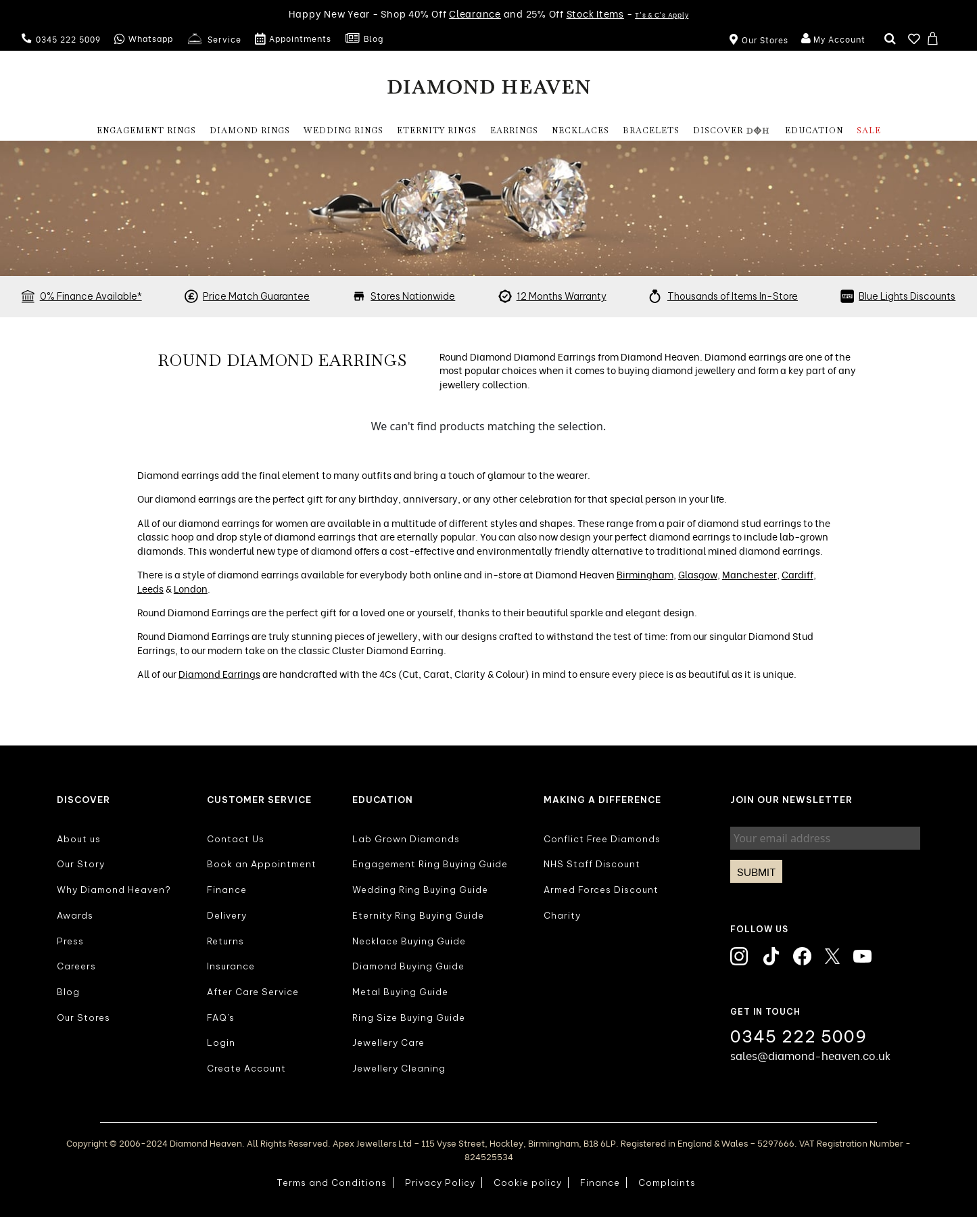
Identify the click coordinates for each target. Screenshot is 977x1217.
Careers (76, 966)
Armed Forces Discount (601, 889)
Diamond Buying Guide (408, 966)
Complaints (667, 1182)
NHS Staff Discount (592, 863)
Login (221, 1042)
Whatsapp (143, 39)
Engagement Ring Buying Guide (430, 863)
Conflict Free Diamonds (602, 838)
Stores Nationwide (413, 296)
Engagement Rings (146, 130)
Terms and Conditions (332, 1182)
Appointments (293, 39)
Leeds (150, 588)
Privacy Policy (440, 1182)
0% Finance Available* (91, 296)
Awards (75, 915)
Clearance (475, 13)
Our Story (81, 863)
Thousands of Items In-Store (732, 296)
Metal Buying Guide (400, 991)
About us (79, 838)
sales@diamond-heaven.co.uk (810, 1055)
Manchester (749, 574)
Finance (227, 889)
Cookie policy (528, 1182)
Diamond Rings (250, 130)
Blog (364, 39)
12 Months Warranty (561, 296)
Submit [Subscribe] (756, 871)
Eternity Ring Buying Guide (418, 915)
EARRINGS (514, 130)
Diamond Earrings (219, 673)
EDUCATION (814, 130)
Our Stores (83, 1017)
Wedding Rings (343, 130)
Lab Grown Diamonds (406, 838)
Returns (225, 941)
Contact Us (235, 838)
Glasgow (697, 574)
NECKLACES (580, 130)
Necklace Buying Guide (409, 941)
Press (70, 941)
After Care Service (253, 991)
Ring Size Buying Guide (408, 1017)
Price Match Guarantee (256, 296)
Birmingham (645, 574)
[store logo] (488, 85)
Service (214, 39)
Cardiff (797, 574)
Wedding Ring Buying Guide (420, 889)
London (191, 588)
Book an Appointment (261, 863)
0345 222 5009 (61, 39)
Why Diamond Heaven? (114, 889)
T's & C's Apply (661, 14)
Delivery (227, 915)
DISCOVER (732, 130)
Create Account (246, 1068)
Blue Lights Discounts (907, 296)
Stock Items (595, 13)
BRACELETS (651, 130)
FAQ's (221, 1017)
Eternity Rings (437, 130)
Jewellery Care (388, 1042)
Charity (562, 915)
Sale (869, 130)
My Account (832, 39)
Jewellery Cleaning (399, 1068)
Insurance (231, 966)
